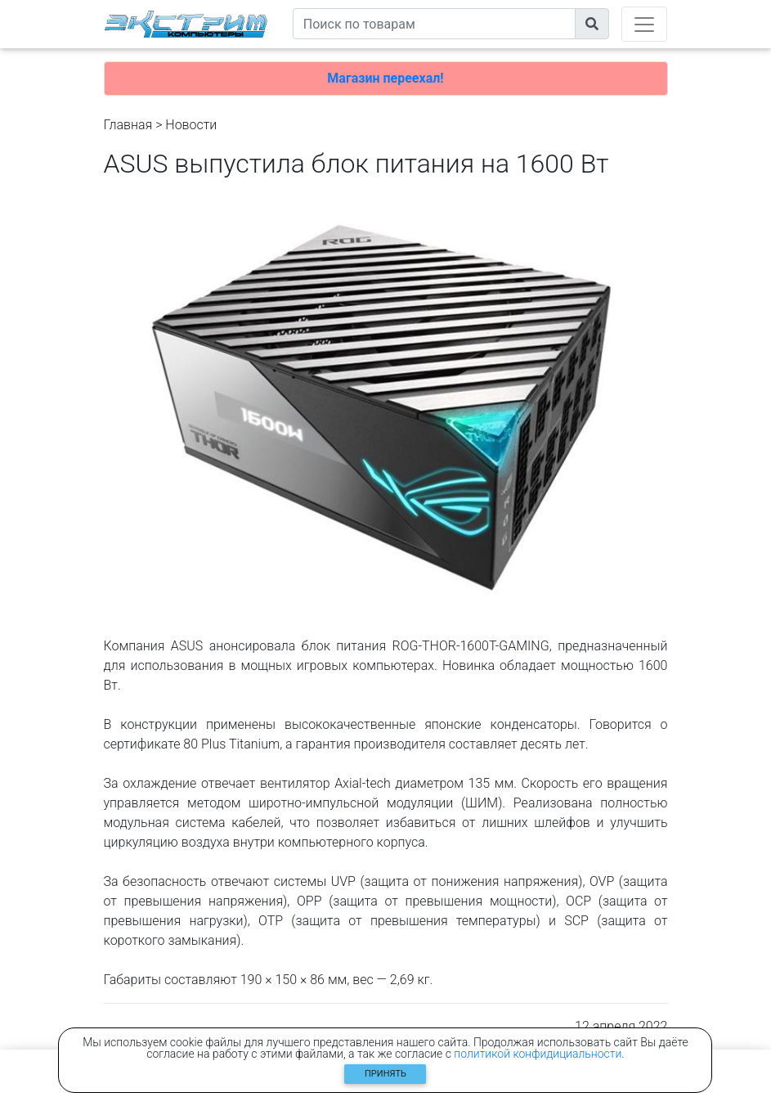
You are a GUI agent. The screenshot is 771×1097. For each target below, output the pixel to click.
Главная (128, 125)
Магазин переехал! (385, 78)
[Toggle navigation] (644, 24)
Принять (385, 1073)
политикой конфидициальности (537, 1053)
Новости (191, 125)
